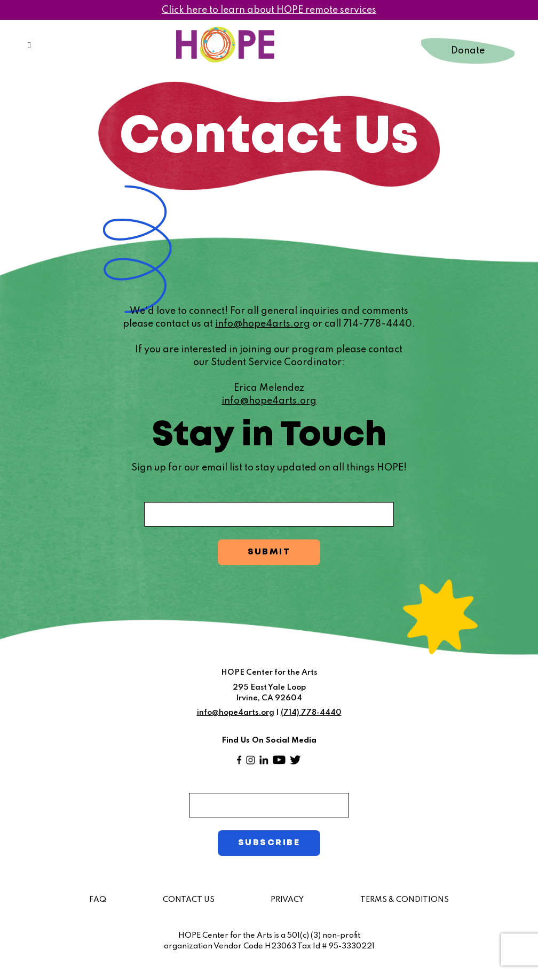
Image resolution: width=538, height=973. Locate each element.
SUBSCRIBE (269, 843)
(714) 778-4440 (311, 712)
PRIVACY (287, 899)
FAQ (97, 899)
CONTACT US (189, 899)
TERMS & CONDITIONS (404, 899)
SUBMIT (269, 552)
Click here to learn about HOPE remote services (269, 10)
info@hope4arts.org (262, 324)
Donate (468, 51)
